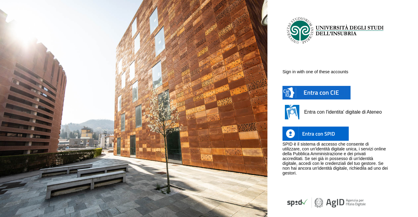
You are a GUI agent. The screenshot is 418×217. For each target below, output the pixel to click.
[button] (316, 92)
